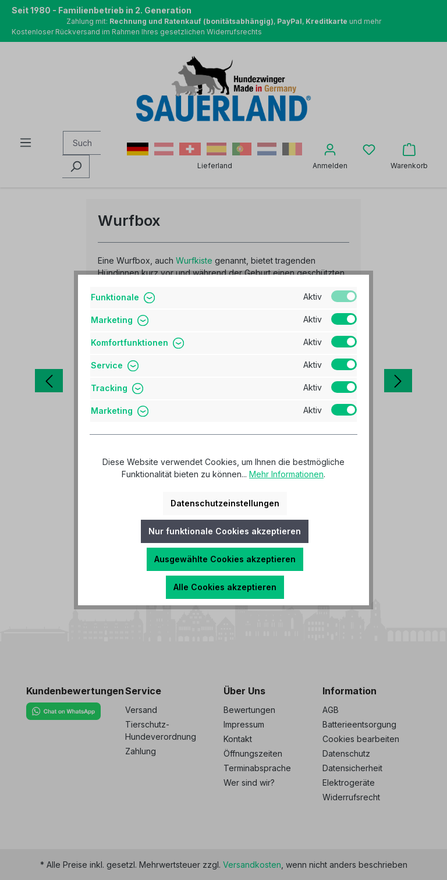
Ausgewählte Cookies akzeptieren (225, 559)
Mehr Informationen (286, 474)
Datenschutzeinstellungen (225, 503)
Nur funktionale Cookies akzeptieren (224, 531)
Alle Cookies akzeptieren (224, 587)
